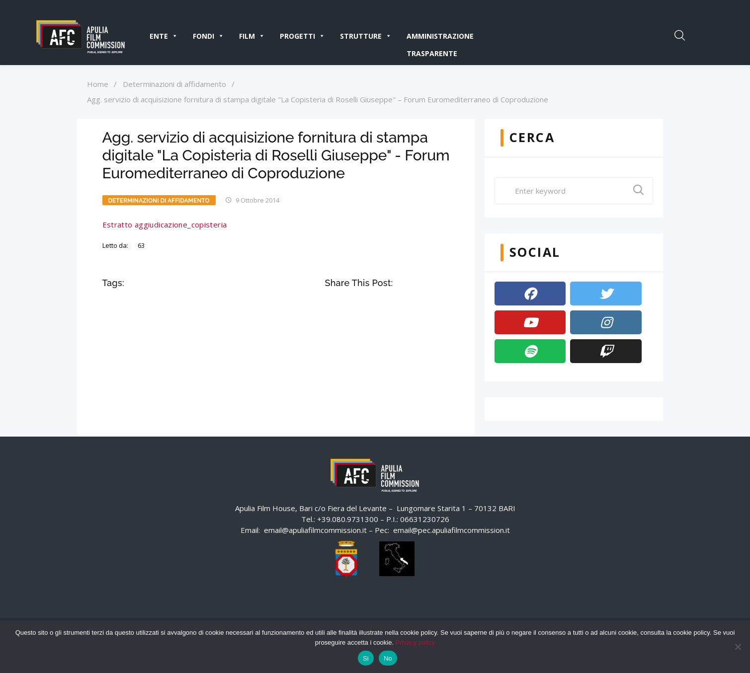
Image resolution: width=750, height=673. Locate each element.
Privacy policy (415, 642)
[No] (738, 647)
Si (366, 658)
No (388, 658)
